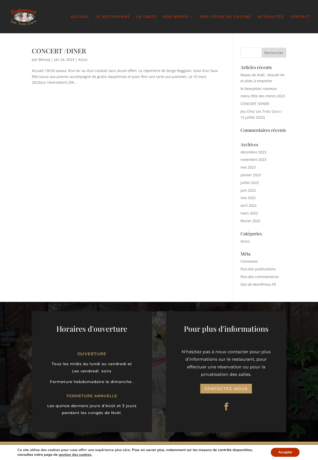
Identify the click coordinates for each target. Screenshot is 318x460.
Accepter (284, 452)
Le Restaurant (113, 17)
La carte (146, 17)
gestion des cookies (99, 455)
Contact (300, 17)
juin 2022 (248, 190)
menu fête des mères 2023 (262, 96)
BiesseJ (44, 59)
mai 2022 (248, 197)
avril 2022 (248, 205)
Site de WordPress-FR (258, 284)
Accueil (80, 17)
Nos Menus (176, 17)
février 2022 (250, 220)
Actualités (271, 17)
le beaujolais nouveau (258, 88)
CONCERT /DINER (59, 50)
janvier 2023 (250, 175)
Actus (82, 59)
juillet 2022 (249, 182)
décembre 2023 (253, 152)
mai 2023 (248, 167)
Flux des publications (258, 269)
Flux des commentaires (259, 276)
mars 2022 (249, 213)
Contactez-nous (226, 388)
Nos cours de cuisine (225, 17)
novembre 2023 (253, 159)
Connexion (249, 261)
